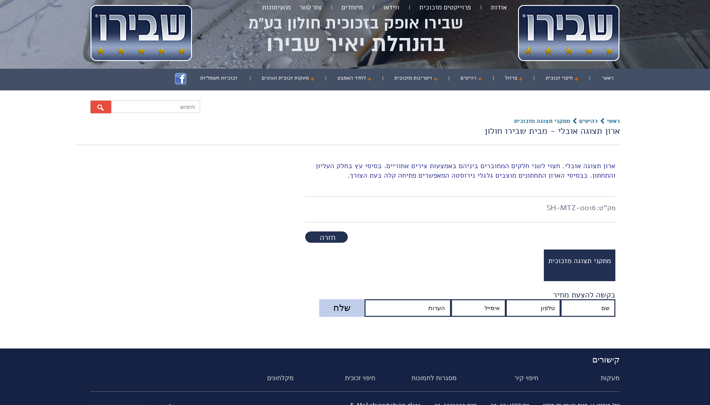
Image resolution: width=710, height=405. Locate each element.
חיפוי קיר (526, 377)
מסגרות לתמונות (434, 377)
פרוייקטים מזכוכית (445, 7)
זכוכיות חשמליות (218, 77)
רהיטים (468, 77)
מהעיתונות (276, 7)
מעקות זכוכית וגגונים (285, 77)
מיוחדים (352, 7)
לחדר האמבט (351, 77)
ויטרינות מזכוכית (413, 77)
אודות (499, 7)
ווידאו (391, 7)
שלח (341, 308)
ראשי (608, 77)
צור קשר (310, 7)
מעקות (610, 377)
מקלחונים (280, 377)
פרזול (511, 77)
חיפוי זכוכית (559, 77)
